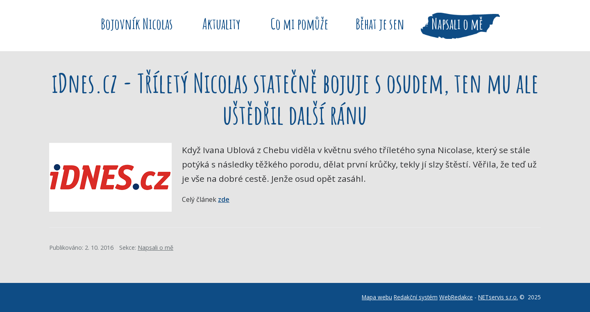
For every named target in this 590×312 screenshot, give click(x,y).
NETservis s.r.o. (498, 297)
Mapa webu (377, 297)
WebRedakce (456, 297)
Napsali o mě (155, 247)
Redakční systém (416, 297)
